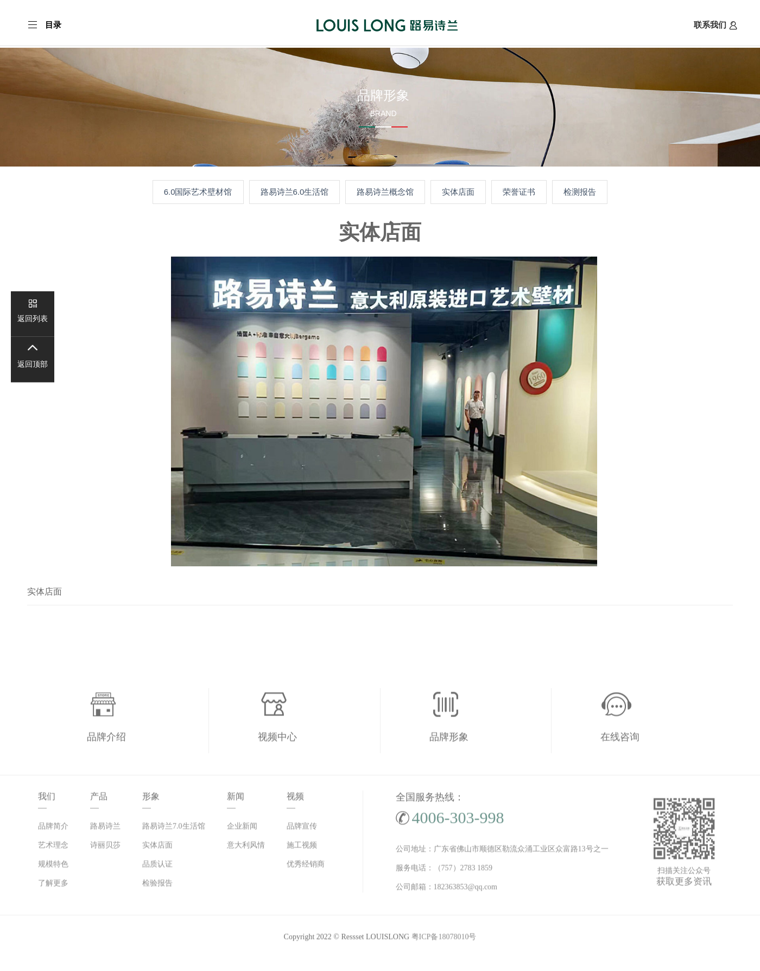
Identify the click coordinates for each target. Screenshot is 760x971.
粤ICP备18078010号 (444, 939)
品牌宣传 (302, 829)
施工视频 (302, 848)
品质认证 (157, 867)
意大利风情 (246, 848)
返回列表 (32, 319)
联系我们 (715, 25)
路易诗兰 (105, 829)
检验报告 (157, 885)
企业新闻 (242, 829)
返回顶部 (32, 364)
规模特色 (53, 867)
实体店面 (458, 191)
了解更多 (53, 885)
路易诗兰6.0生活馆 (295, 191)
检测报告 (579, 191)
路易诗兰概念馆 (385, 191)
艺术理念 (53, 848)
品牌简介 (53, 829)
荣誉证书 (519, 191)
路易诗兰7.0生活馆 (173, 829)
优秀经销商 (306, 867)
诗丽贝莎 (105, 848)
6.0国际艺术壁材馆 (198, 191)
